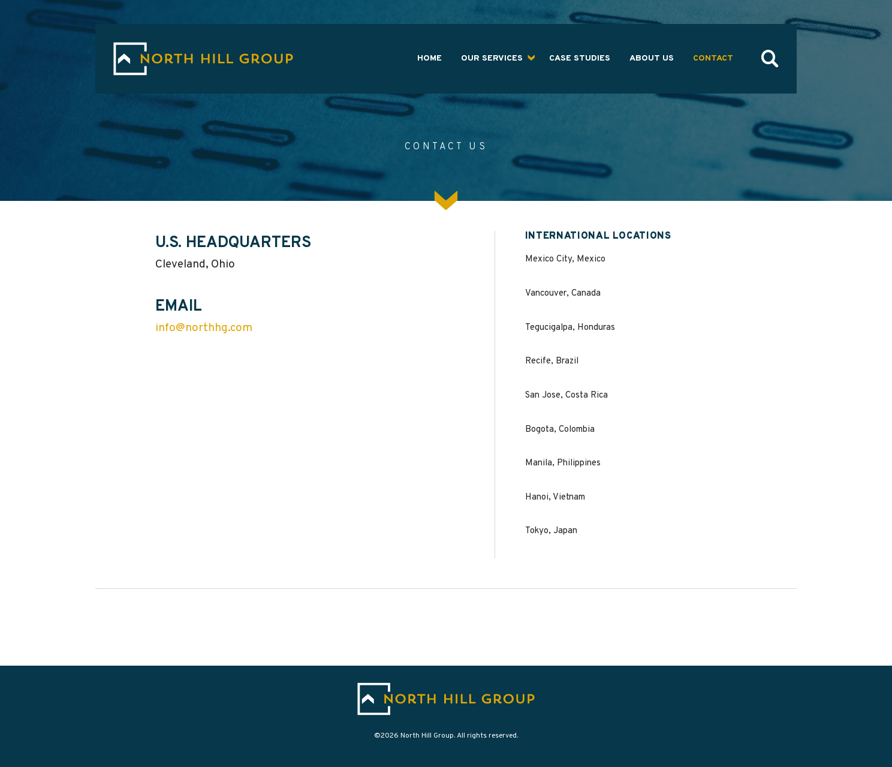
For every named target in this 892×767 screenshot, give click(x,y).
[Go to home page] (446, 698)
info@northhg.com (203, 328)
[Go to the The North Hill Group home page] (203, 59)
